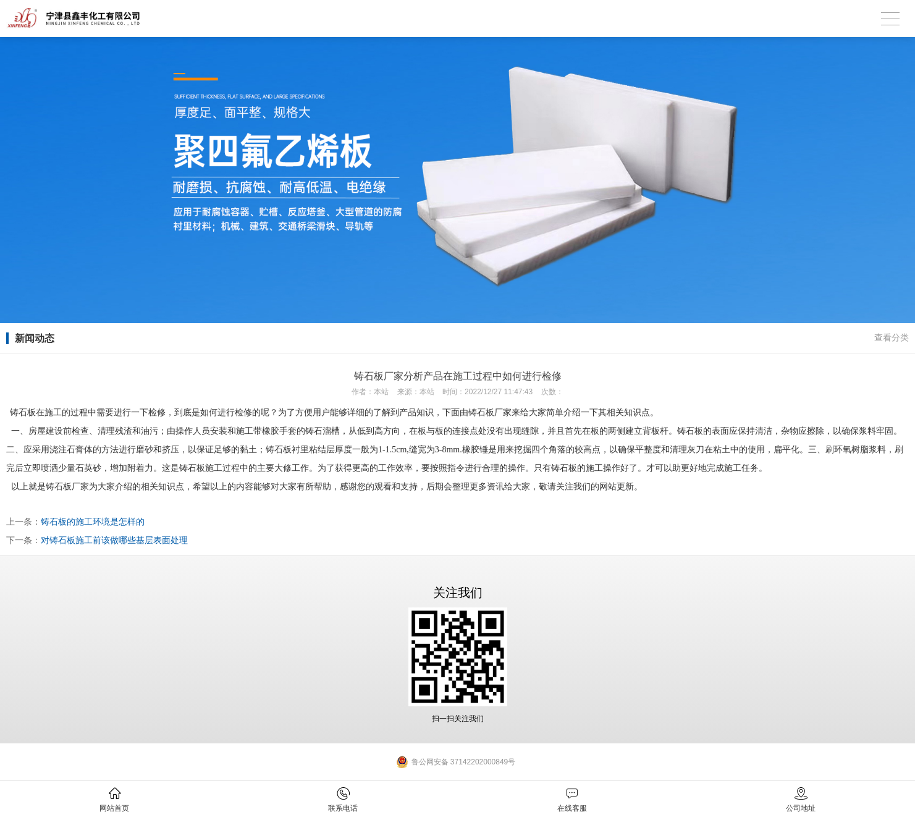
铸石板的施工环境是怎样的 (93, 521)
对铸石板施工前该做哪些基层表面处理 (114, 540)
